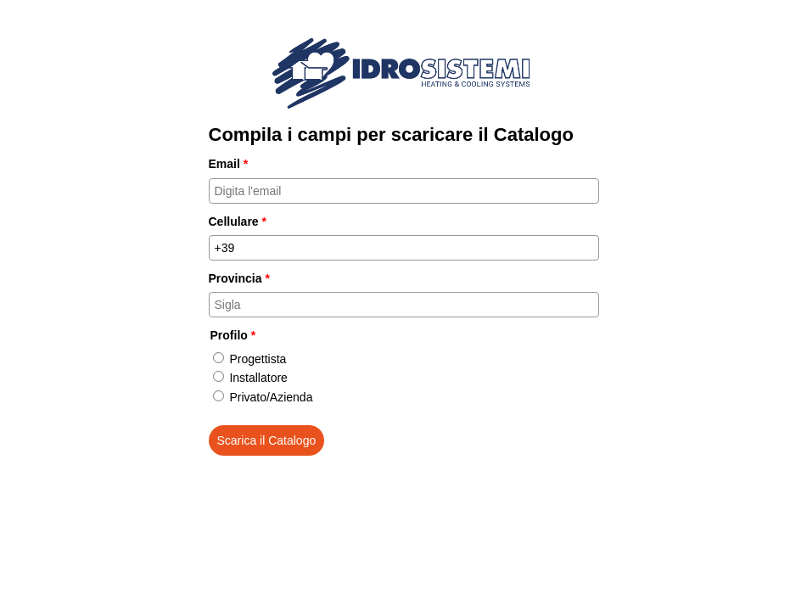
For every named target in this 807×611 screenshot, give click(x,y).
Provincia (239, 278)
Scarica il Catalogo (267, 440)
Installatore (258, 377)
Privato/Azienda (270, 397)
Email (229, 164)
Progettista (257, 359)
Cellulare (237, 221)
